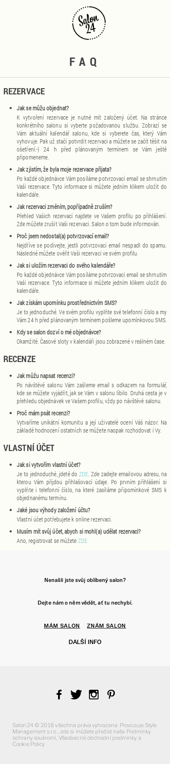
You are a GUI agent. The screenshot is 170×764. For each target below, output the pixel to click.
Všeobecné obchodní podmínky (98, 738)
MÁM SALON (62, 626)
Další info (85, 642)
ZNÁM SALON (106, 626)
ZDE (83, 474)
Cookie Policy (29, 744)
